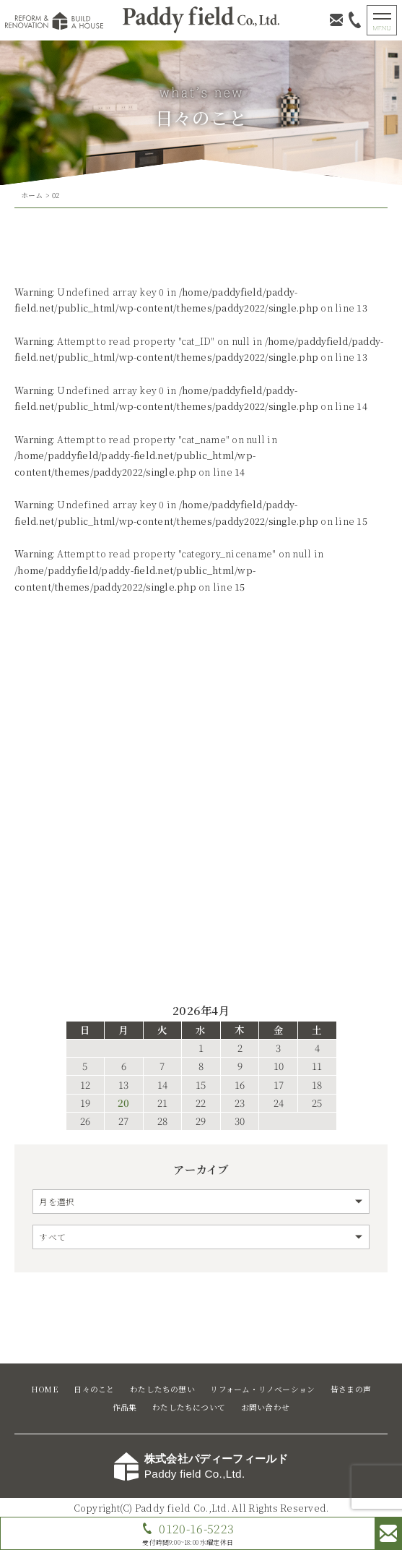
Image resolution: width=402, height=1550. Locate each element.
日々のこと (94, 1389)
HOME (44, 1389)
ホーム (32, 195)
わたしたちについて (188, 1407)
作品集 (125, 1407)
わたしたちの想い (162, 1389)
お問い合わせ (265, 1407)
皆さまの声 (351, 1389)
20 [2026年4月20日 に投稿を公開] (123, 1103)
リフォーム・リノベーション (262, 1389)
